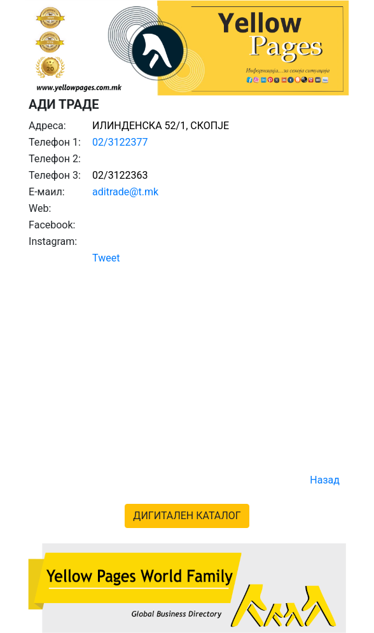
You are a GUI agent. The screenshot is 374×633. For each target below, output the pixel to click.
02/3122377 (120, 142)
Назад (325, 480)
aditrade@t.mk (125, 192)
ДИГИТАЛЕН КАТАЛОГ (186, 516)
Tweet (106, 258)
